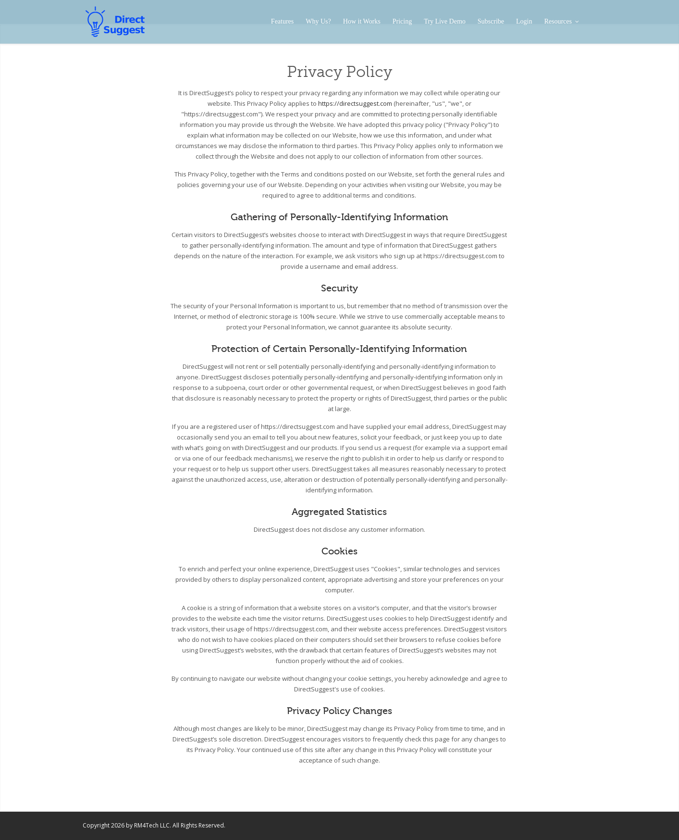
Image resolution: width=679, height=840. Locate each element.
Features (282, 21)
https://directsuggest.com (355, 103)
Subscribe (491, 21)
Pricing (402, 21)
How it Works (362, 21)
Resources (561, 21)
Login (524, 21)
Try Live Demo (445, 21)
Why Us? (318, 21)
